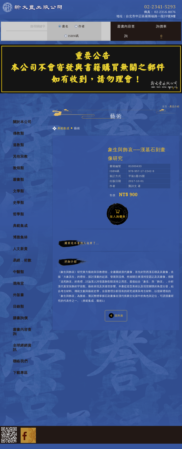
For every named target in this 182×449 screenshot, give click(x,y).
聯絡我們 (20, 361)
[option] (91, 68)
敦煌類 (18, 168)
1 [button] (169, 88)
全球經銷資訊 (22, 347)
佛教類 (18, 133)
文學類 (18, 191)
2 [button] (173, 88)
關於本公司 (22, 122)
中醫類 (18, 272)
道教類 (18, 145)
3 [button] (176, 88)
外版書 (18, 295)
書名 (63, 25)
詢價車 (161, 31)
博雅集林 (20, 237)
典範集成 (20, 226)
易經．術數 (22, 260)
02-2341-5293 (160, 6)
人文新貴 (20, 249)
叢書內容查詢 (126, 31)
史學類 (18, 202)
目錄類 (18, 306)
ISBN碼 (71, 34)
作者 (80, 25)
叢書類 (18, 179)
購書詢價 (20, 318)
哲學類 (18, 214)
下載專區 (20, 373)
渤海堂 (18, 283)
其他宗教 (20, 156)
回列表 (116, 315)
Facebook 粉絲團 (28, 435)
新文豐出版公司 (43, 9)
